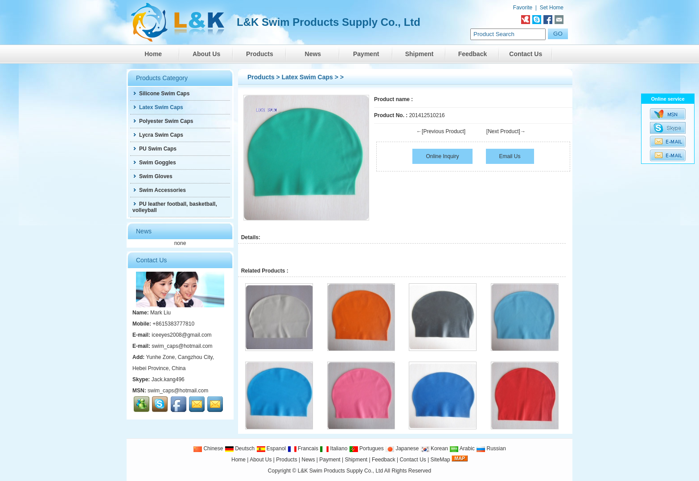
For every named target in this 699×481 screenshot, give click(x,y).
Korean (434, 448)
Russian (491, 448)
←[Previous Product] (440, 131)
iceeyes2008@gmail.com (181, 335)
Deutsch (240, 448)
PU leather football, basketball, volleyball (174, 207)
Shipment (419, 53)
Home (153, 53)
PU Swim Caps (154, 149)
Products (259, 53)
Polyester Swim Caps (162, 121)
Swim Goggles (154, 162)
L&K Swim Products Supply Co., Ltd (341, 471)
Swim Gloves (152, 176)
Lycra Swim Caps (157, 135)
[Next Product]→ (506, 131)
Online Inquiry (442, 156)
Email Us (510, 156)
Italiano (333, 448)
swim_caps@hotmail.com (182, 346)
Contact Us (525, 53)
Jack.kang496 (168, 379)
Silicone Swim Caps (160, 93)
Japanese (402, 448)
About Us (206, 53)
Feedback (472, 53)
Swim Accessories (159, 190)
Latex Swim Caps (307, 77)
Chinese (208, 448)
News (313, 53)
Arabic (462, 448)
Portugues (366, 448)
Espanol (271, 448)
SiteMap (440, 460)
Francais (303, 448)
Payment (366, 53)
